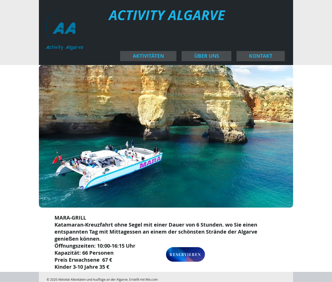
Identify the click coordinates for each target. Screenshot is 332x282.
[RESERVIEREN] (185, 254)
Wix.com (152, 279)
